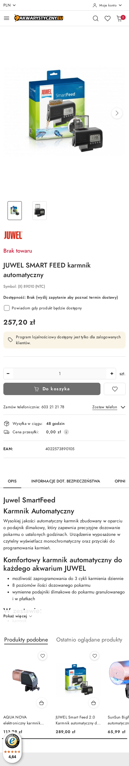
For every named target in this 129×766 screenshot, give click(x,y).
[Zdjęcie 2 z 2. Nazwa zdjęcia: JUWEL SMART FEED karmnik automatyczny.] (39, 210)
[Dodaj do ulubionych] (115, 389)
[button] (117, 113)
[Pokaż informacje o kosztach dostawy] (66, 432)
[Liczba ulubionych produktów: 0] (107, 18)
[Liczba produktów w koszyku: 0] (119, 18)
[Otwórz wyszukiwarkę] (96, 18)
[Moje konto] (107, 5)
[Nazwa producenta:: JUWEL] (13, 235)
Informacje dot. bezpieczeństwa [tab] (65, 481)
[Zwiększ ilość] (111, 373)
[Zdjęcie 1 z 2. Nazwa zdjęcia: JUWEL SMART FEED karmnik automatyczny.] (14, 210)
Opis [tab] (12, 481)
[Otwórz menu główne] (6, 18)
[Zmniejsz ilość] (8, 373)
